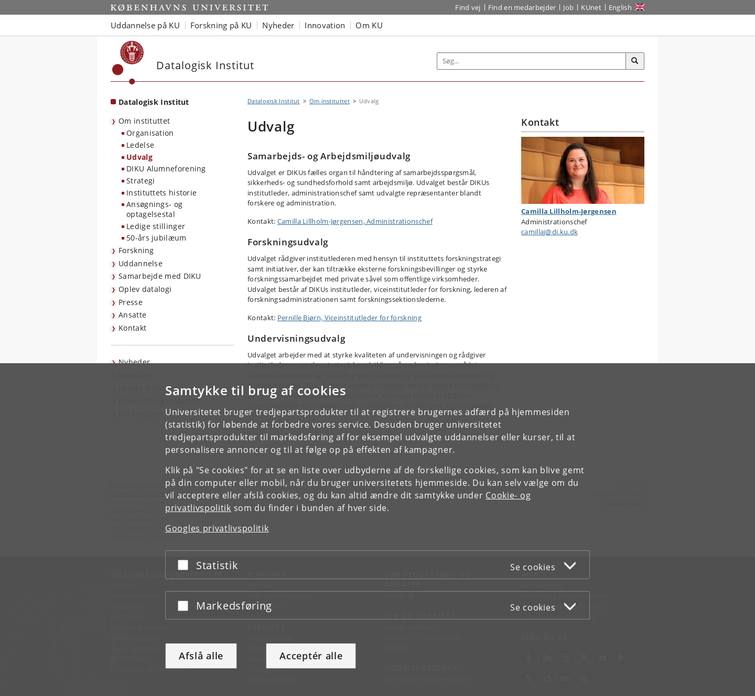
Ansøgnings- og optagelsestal (154, 209)
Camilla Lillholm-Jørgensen (569, 211)
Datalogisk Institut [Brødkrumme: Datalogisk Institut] (273, 101)
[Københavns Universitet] (128, 62)
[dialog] (377, 529)
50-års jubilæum (156, 238)
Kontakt (132, 328)
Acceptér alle (310, 655)
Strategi (140, 181)
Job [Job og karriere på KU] (568, 7)
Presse (130, 302)
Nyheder (134, 362)
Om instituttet (144, 121)
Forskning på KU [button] (221, 25)
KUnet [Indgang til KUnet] (591, 7)
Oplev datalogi (144, 289)
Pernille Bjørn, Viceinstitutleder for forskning (349, 317)
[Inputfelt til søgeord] (532, 61)
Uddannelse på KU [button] (145, 25)
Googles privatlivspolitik (217, 528)
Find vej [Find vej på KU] (467, 7)
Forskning (136, 250)
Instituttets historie (161, 193)
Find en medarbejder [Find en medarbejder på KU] (522, 7)
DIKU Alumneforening (166, 168)
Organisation (150, 133)
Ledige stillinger (155, 226)
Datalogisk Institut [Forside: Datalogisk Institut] (153, 102)
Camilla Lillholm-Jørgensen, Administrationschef (355, 221)
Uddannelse (140, 263)
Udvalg (139, 157)
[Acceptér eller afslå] (185, 564)
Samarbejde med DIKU (159, 276)
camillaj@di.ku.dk (549, 231)
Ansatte (132, 315)
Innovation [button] (325, 25)
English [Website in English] (620, 7)
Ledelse (140, 145)
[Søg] (634, 61)
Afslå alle (201, 655)
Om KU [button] (369, 25)
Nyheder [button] (278, 25)
